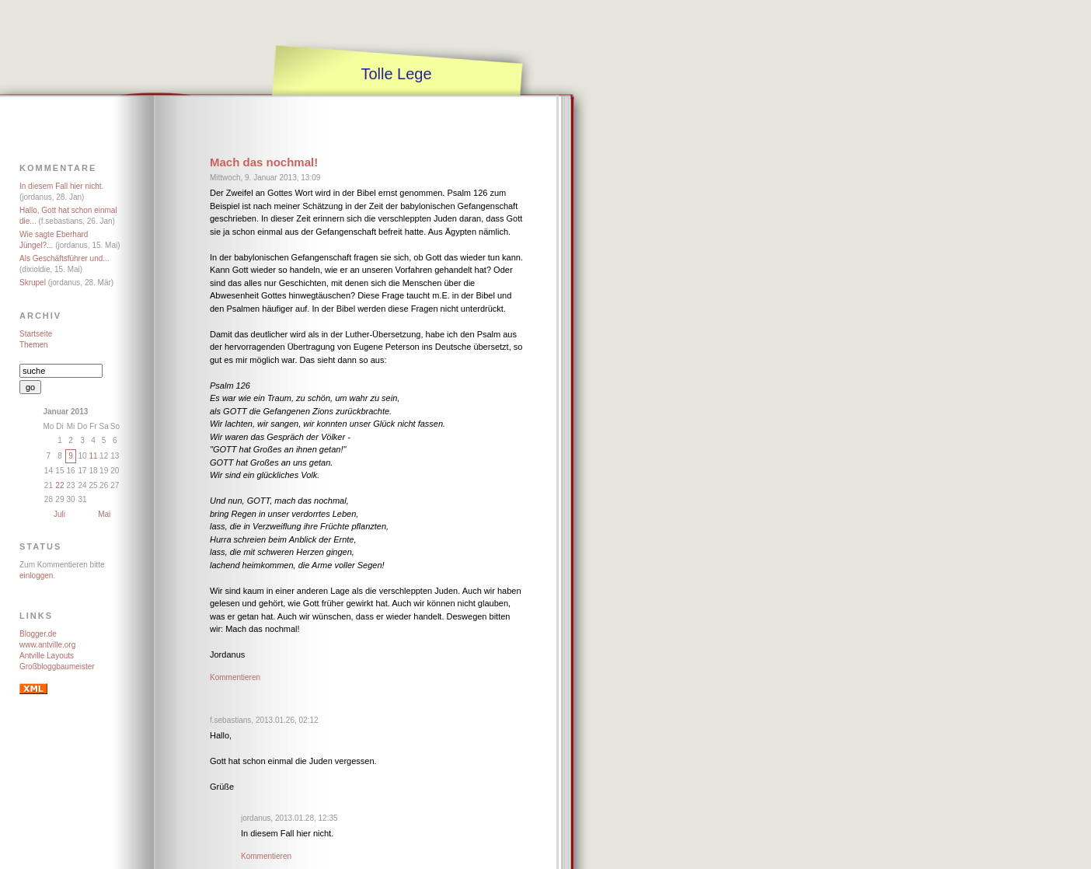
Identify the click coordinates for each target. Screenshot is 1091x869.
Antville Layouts (46, 655)
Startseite (35, 334)
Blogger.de (38, 634)
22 (59, 485)
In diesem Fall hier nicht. (61, 186)
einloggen (36, 575)
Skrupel (32, 282)
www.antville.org (47, 644)
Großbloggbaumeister (57, 666)
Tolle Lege (396, 73)
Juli (59, 514)
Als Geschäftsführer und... (64, 258)
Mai (104, 514)
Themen (33, 344)
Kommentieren (235, 677)
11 (93, 456)
